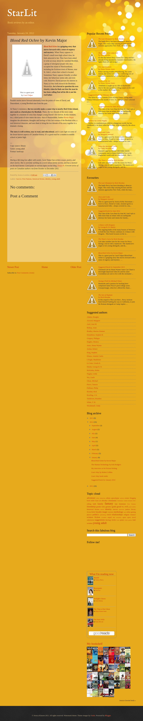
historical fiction (38, 179)
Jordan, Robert (92, 349)
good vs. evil (122, 506)
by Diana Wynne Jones (106, 68)
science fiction (93, 517)
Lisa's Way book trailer (99, 476)
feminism (122, 504)
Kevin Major (69, 117)
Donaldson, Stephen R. (95, 335)
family (100, 504)
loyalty (99, 512)
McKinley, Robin (93, 370)
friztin (93, 716)
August (94, 429)
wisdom (90, 523)
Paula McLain (99, 622)
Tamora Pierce (99, 580)
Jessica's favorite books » (127, 700)
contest (126, 500)
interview (121, 509)
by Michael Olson (110, 281)
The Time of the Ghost (102, 609)
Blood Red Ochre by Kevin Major (103, 461)
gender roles (100, 507)
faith (94, 504)
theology (108, 520)
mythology (118, 512)
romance (133, 515)
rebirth (109, 515)
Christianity (112, 501)
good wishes (132, 507)
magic (105, 512)
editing (89, 504)
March (94, 450)
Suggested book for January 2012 (103, 480)
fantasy (109, 503)
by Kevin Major (110, 253)
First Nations (27, 179)
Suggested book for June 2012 (109, 107)
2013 (92, 418)
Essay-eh (61, 166)
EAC (134, 500)
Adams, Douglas (93, 317)
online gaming (131, 512)
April (94, 445)
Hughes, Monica (93, 342)
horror (102, 509)
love (93, 512)
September (96, 426)
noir (125, 512)
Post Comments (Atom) (25, 273)
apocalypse (115, 498)
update (122, 520)
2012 (92, 422)
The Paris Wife (99, 620)
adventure (91, 498)
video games (128, 520)
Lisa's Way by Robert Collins (101, 472)
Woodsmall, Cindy (93, 406)
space (124, 517)
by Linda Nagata (97, 121)
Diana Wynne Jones (101, 611)
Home (45, 267)
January (95, 457)
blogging (133, 498)
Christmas (120, 500)
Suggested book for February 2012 (100, 95)
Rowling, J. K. (92, 395)
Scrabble (103, 517)
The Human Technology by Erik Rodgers (106, 465)
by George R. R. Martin (106, 226)
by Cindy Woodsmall (107, 147)
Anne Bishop (99, 601)
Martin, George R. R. (94, 367)
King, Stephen (92, 353)
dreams (130, 500)
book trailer (91, 501)
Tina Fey (97, 590)
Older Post (76, 267)
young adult (56, 179)
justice (127, 509)
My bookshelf (95, 643)
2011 (92, 486)
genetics (108, 507)
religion (126, 515)
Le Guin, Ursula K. (94, 363)
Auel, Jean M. (92, 324)
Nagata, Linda (92, 374)
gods (114, 506)
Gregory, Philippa (93, 338)
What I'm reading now (102, 574)
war (134, 520)
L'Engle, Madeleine (94, 360)
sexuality (118, 517)
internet (115, 509)
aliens (108, 498)
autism (122, 498)
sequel (110, 517)
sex (114, 517)
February (95, 453)
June (94, 438)
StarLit (22, 13)
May (94, 441)
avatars (127, 498)
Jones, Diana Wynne (94, 345)
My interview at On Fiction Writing (104, 468)
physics (89, 515)
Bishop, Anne (92, 328)
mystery (110, 512)
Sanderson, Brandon (94, 399)
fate (116, 504)
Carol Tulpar (28, 95)
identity (48, 179)
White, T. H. (91, 402)
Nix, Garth (91, 377)
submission (90, 520)
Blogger (108, 716)
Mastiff (96, 578)
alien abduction (100, 498)
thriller (114, 520)
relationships (117, 514)
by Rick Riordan (111, 39)
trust (118, 520)
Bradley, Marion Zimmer (96, 331)
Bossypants (98, 588)
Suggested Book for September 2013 (111, 267)
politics (96, 514)
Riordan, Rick (92, 392)
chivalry (104, 501)
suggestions (100, 520)
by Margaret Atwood (105, 133)
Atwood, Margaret (93, 321)
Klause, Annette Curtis (95, 356)
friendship (91, 506)
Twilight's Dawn (100, 599)
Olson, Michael (92, 381)
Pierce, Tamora (92, 385)
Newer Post (13, 267)
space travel (131, 517)
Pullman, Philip (92, 388)
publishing (103, 515)
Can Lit (18, 179)
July (93, 433)
